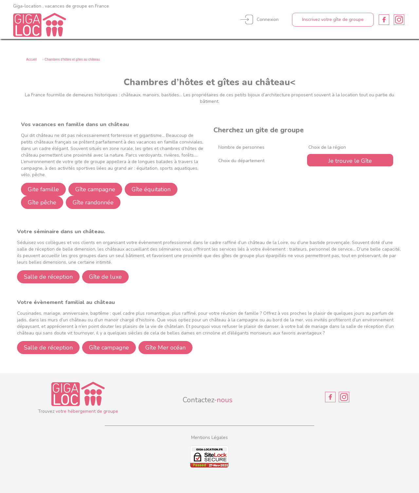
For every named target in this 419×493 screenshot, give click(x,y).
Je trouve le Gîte (350, 161)
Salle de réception (48, 277)
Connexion (268, 19)
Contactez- (207, 400)
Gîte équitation (151, 189)
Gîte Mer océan (165, 347)
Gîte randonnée (93, 202)
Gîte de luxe (105, 277)
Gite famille (43, 189)
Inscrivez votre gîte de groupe (333, 19)
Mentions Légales (209, 437)
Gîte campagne (95, 189)
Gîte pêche (42, 202)
